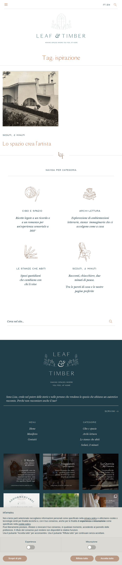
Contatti (32, 439)
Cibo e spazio (90, 428)
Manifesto (32, 434)
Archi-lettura (90, 434)
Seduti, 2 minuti (14, 135)
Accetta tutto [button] (107, 558)
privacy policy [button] (90, 518)
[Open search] (115, 4)
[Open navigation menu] (6, 5)
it (104, 4)
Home (32, 428)
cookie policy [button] (24, 524)
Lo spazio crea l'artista (27, 143)
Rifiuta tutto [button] (82, 558)
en (108, 4)
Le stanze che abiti (90, 439)
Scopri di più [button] (14, 558)
